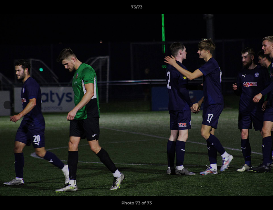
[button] (262, 8)
